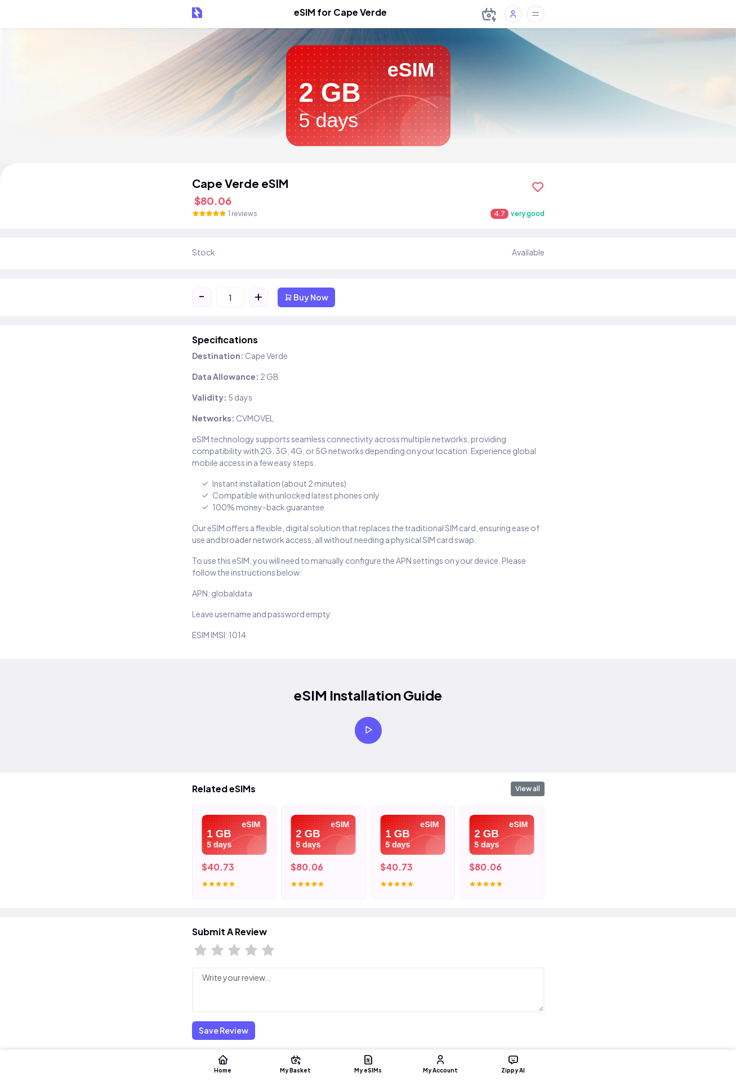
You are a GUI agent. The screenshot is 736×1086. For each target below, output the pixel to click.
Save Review (223, 1030)
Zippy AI (514, 1063)
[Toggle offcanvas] (536, 14)
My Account (441, 1063)
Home (221, 1063)
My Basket (295, 1063)
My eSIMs (368, 1063)
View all (527, 788)
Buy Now (306, 297)
